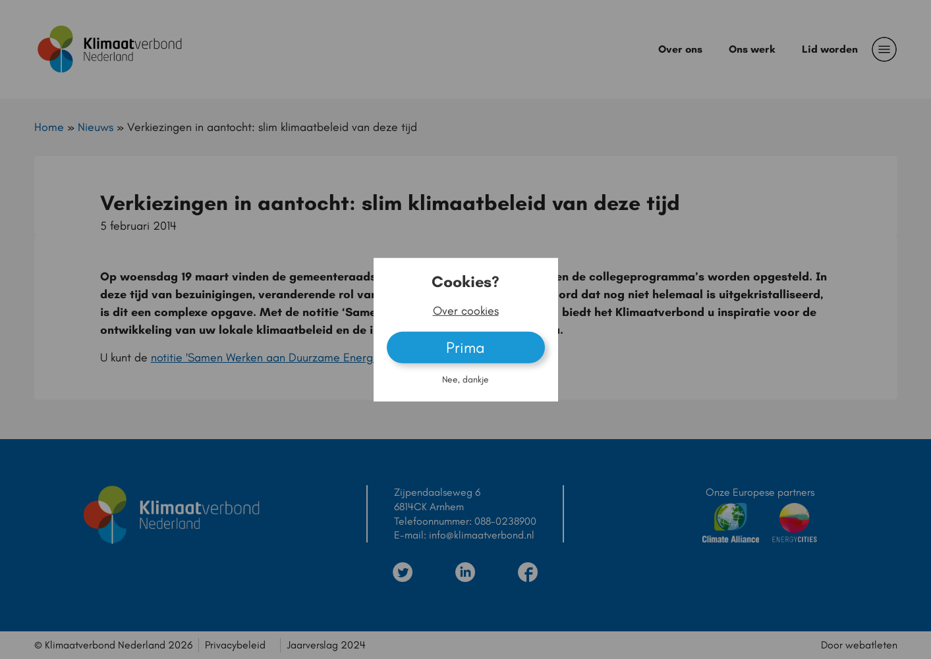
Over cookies (466, 310)
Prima (465, 347)
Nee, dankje (465, 379)
